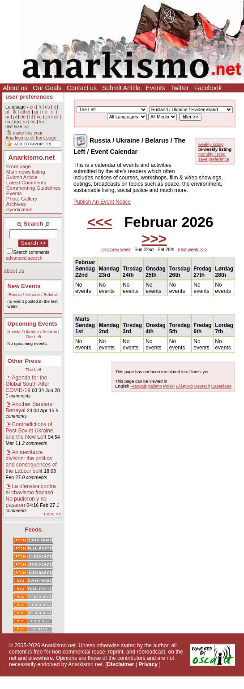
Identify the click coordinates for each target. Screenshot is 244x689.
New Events (24, 286)
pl (15, 116)
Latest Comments (26, 182)
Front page (18, 166)
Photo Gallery (21, 198)
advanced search (24, 258)
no (44, 111)
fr (40, 107)
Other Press (24, 361)
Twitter (179, 88)
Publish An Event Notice (102, 202)
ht (31, 116)
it (55, 107)
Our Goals (47, 88)
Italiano (155, 386)
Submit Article (121, 88)
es (47, 107)
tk (15, 111)
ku (39, 116)
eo (32, 121)
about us (14, 271)
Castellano (221, 386)
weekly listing (211, 144)
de (23, 116)
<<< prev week (116, 249)
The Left (33, 336)
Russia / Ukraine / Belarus (33, 294)
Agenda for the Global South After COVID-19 (27, 384)
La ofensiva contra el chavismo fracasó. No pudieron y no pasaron (31, 495)
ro (25, 121)
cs (56, 116)
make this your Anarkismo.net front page (30, 135)
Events (155, 88)
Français (138, 386)
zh (47, 116)
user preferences (29, 96)
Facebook (208, 88)
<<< (99, 222)
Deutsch (202, 386)
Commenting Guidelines (33, 188)
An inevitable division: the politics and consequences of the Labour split (31, 461)
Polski (169, 386)
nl (53, 111)
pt (7, 111)
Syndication (19, 209)
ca (7, 121)
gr (36, 111)
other (25, 111)
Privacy (148, 664)
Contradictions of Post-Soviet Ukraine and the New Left (29, 430)
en (32, 107)
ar (7, 116)
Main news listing (25, 171)
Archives (16, 204)
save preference (213, 159)
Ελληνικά (184, 386)
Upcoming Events (32, 323)
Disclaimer (120, 664)
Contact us (82, 88)
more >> (52, 513)
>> (26, 126)
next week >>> (192, 249)
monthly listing (212, 154)
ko (41, 121)
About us (15, 88)
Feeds (33, 529)
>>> (154, 239)
